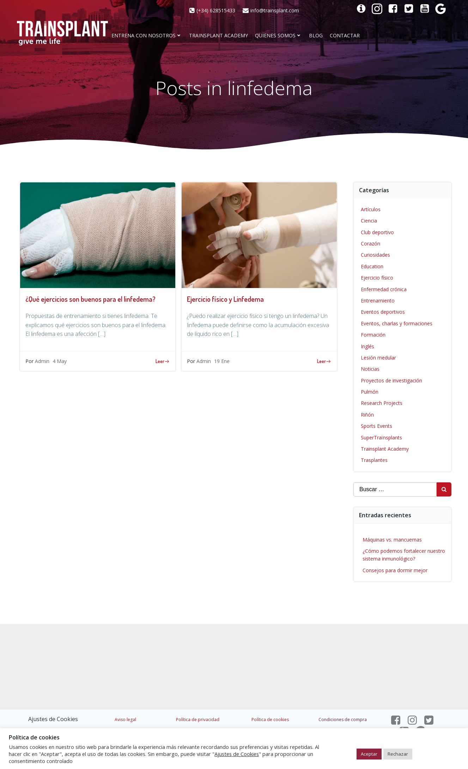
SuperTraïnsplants (381, 437)
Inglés (367, 346)
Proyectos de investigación (391, 380)
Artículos (371, 209)
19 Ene (222, 361)
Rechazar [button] (398, 754)
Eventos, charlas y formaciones (396, 323)
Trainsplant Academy (218, 36)
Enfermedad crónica (384, 289)
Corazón (370, 243)
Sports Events (376, 426)
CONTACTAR (345, 36)
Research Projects (381, 403)
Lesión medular (378, 357)
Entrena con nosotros (146, 36)
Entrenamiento (378, 300)
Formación (373, 334)
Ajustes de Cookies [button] (53, 719)
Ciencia (369, 220)
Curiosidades (375, 254)
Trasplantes (374, 460)
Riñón (367, 414)
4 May (60, 361)
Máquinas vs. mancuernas (392, 539)
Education (372, 266)
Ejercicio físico (377, 277)
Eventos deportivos (383, 311)
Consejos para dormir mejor (395, 570)
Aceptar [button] (369, 754)
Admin (42, 361)
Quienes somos (278, 36)
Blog (316, 36)
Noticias (370, 368)
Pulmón (369, 391)
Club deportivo (377, 232)
